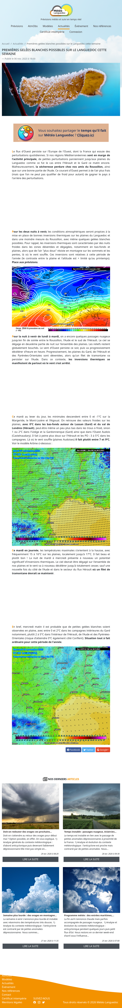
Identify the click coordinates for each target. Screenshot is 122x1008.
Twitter (88, 749)
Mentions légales (12, 1002)
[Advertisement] (61, 205)
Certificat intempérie (52, 32)
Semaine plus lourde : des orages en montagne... (30, 915)
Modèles (48, 26)
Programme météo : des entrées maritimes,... (89, 915)
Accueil (5, 43)
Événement (81, 26)
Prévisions (17, 26)
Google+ (103, 749)
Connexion (75, 32)
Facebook (73, 749)
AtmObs (33, 26)
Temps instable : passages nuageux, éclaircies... (90, 831)
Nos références (102, 26)
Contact (6, 994)
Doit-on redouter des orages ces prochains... (27, 831)
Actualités (64, 26)
